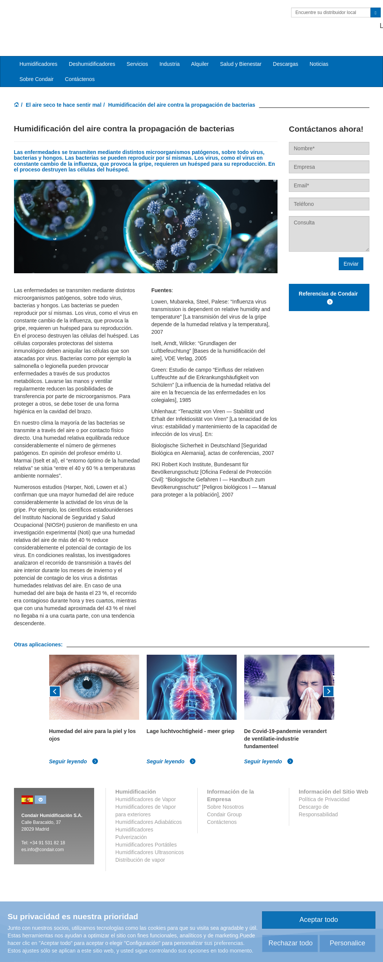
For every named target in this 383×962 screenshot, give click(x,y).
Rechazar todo (290, 943)
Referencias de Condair (329, 287)
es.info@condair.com (43, 839)
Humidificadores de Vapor (145, 789)
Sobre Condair (37, 68)
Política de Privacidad (324, 789)
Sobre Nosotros (225, 796)
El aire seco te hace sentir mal (63, 94)
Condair (57, 17)
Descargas (285, 53)
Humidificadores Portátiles (146, 834)
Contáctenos (80, 68)
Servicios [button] (137, 53)
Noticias (319, 53)
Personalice (347, 943)
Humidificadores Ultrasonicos (149, 842)
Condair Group (224, 804)
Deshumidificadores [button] (92, 53)
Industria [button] (170, 53)
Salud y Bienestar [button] (241, 53)
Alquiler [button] (200, 53)
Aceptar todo (318, 919)
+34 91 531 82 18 (342, 26)
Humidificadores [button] (38, 53)
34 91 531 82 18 (49, 832)
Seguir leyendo (73, 751)
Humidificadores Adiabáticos (148, 811)
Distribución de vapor (140, 849)
